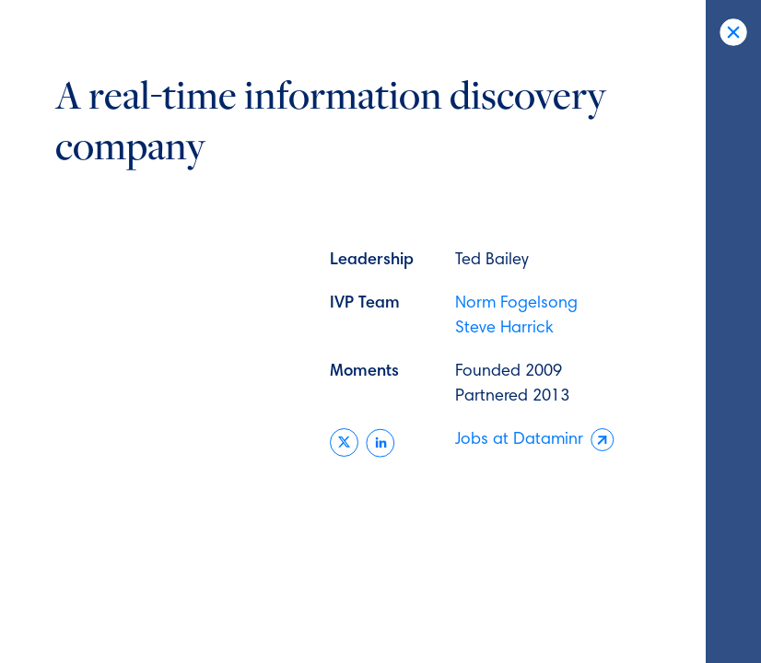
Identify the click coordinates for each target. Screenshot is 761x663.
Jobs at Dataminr (535, 440)
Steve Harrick (504, 328)
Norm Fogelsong (516, 304)
